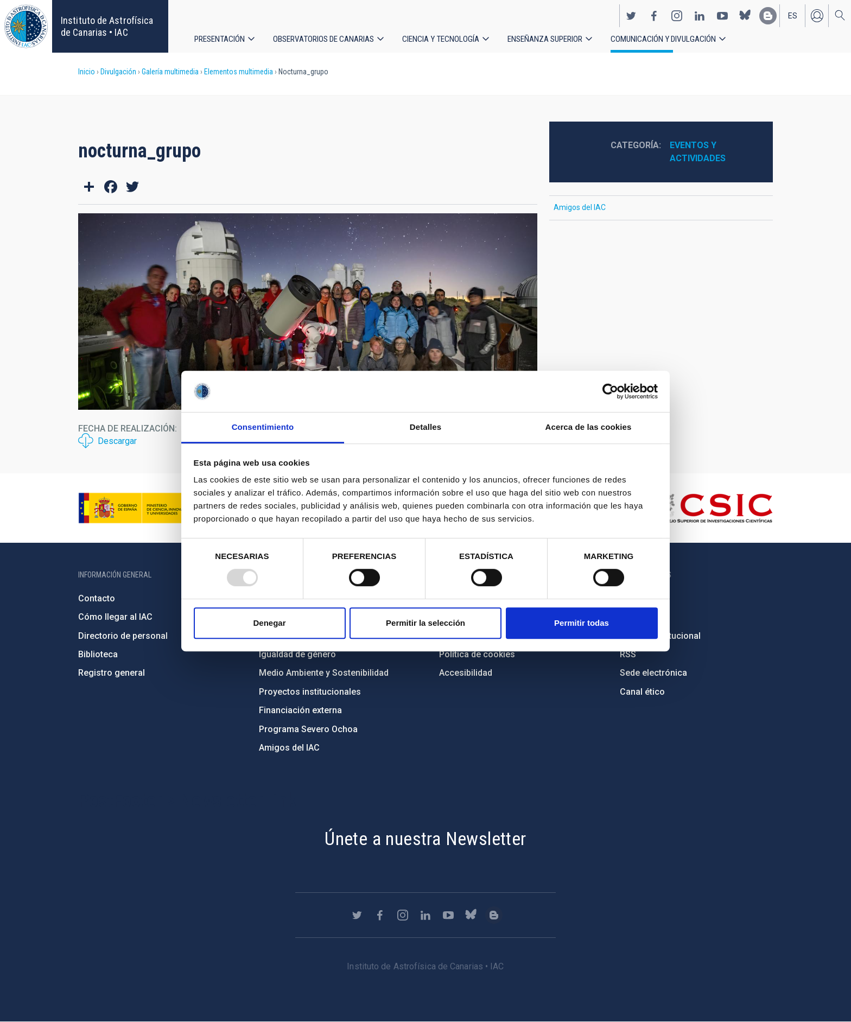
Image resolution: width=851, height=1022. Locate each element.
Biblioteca (98, 654)
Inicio (86, 71)
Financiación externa (300, 710)
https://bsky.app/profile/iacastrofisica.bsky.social (745, 14)
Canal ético (642, 692)
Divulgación (118, 71)
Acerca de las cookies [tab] (588, 427)
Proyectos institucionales (310, 692)
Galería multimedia (170, 71)
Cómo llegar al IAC (115, 617)
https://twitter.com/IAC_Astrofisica (631, 14)
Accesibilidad (465, 673)
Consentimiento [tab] (263, 427)
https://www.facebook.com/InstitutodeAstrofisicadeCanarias (654, 14)
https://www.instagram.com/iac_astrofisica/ (676, 14)
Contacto (96, 598)
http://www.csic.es (713, 508)
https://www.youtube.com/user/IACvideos (722, 14)
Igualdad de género (297, 654)
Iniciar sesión (816, 14)
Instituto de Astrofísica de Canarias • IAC (107, 26)
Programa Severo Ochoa (308, 729)
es (792, 14)
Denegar (269, 622)
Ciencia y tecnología (445, 38)
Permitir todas (581, 622)
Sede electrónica (653, 673)
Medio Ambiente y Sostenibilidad (324, 673)
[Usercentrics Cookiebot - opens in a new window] (610, 391)
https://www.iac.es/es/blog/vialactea (768, 14)
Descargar (117, 441)
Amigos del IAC (580, 207)
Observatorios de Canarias (325, 38)
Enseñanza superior (552, 38)
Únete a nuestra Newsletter (425, 838)
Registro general (111, 673)
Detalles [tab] (425, 427)
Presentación (220, 38)
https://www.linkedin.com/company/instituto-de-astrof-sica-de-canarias (699, 14)
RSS (628, 654)
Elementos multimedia (238, 71)
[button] (307, 311)
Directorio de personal (123, 636)
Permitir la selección (425, 622)
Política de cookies (477, 654)
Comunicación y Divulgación (673, 38)
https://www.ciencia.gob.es (138, 508)
